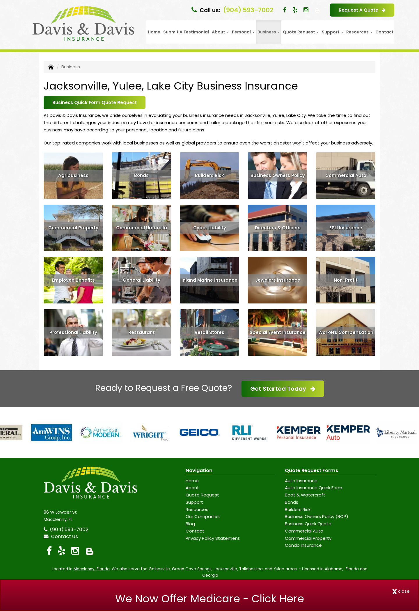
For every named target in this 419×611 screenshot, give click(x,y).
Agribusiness (73, 175)
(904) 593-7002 (248, 10)
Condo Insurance (303, 545)
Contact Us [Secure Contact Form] (61, 536)
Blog (190, 524)
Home (154, 32)
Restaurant (141, 332)
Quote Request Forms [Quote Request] (311, 470)
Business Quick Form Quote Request (94, 102)
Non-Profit (346, 280)
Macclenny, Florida (92, 569)
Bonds (141, 175)
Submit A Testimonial (186, 32)
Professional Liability (73, 332)
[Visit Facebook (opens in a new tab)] (285, 10)
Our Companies (203, 516)
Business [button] (269, 32)
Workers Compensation (345, 332)
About (192, 488)
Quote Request (202, 495)
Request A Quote (362, 10)
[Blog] (317, 10)
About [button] (220, 32)
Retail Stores (209, 332)
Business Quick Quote (308, 524)
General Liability (141, 280)
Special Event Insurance (278, 332)
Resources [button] (359, 32)
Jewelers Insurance (277, 280)
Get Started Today (282, 389)
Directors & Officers (278, 228)
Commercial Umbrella (141, 228)
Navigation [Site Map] (199, 470)
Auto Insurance (301, 481)
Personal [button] (243, 32)
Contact (384, 32)
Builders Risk (209, 175)
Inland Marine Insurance (209, 280)
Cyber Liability (209, 228)
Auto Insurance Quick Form (313, 488)
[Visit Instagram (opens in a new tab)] (306, 10)
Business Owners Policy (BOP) (316, 516)
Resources (197, 509)
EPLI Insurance (345, 228)
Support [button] (332, 32)
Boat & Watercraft (305, 495)
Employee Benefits (73, 280)
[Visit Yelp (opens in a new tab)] (295, 10)
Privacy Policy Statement (213, 538)
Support (194, 502)
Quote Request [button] (301, 32)
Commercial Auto (345, 175)
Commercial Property (73, 228)
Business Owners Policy (278, 175)
